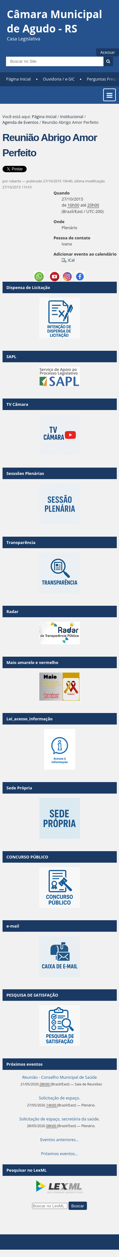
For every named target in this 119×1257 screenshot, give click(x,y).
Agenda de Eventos (21, 122)
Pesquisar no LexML (26, 1170)
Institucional (71, 116)
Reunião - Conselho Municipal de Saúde (59, 1077)
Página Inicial (18, 79)
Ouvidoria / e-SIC (59, 79)
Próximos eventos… (59, 1153)
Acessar (107, 52)
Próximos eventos (24, 1064)
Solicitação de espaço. (59, 1098)
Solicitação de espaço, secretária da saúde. (59, 1119)
